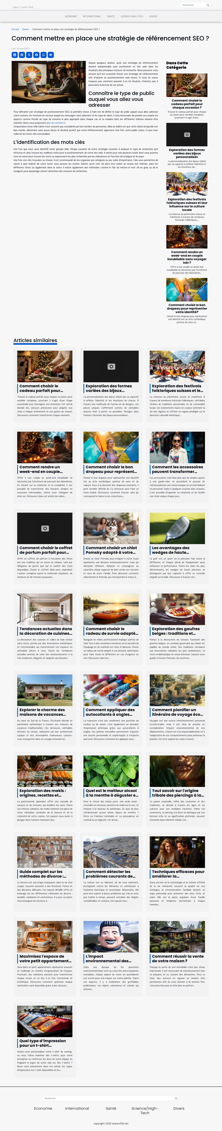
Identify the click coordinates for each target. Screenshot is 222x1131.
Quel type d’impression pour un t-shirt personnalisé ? (42, 1045)
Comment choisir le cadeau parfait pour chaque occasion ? (187, 104)
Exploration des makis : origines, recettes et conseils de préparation (43, 795)
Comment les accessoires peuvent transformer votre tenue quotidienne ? (177, 471)
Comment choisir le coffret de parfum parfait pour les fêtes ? (45, 552)
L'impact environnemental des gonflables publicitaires (110, 961)
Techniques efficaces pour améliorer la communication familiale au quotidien (178, 878)
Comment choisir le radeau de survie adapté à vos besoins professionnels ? (110, 635)
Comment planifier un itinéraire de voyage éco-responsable (177, 714)
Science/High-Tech (132, 16)
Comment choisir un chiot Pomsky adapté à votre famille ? (111, 552)
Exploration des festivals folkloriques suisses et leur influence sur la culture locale (186, 204)
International (92, 16)
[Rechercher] (195, 5)
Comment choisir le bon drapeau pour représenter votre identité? (187, 308)
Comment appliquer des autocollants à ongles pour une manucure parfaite (110, 716)
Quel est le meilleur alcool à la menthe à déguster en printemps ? (112, 795)
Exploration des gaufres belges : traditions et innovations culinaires (176, 633)
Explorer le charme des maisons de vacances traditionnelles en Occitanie (42, 716)
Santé (111, 16)
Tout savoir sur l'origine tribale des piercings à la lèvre (176, 795)
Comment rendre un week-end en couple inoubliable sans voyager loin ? (187, 257)
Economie (71, 16)
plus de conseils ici (56, 123)
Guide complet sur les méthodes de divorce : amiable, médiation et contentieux (41, 878)
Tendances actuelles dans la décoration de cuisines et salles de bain (45, 633)
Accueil (15, 29)
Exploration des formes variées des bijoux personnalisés (187, 153)
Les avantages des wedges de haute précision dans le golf (173, 552)
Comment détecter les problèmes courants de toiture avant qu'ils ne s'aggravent (109, 878)
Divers (153, 16)
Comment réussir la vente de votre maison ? (178, 959)
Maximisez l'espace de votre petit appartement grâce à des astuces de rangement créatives (44, 963)
